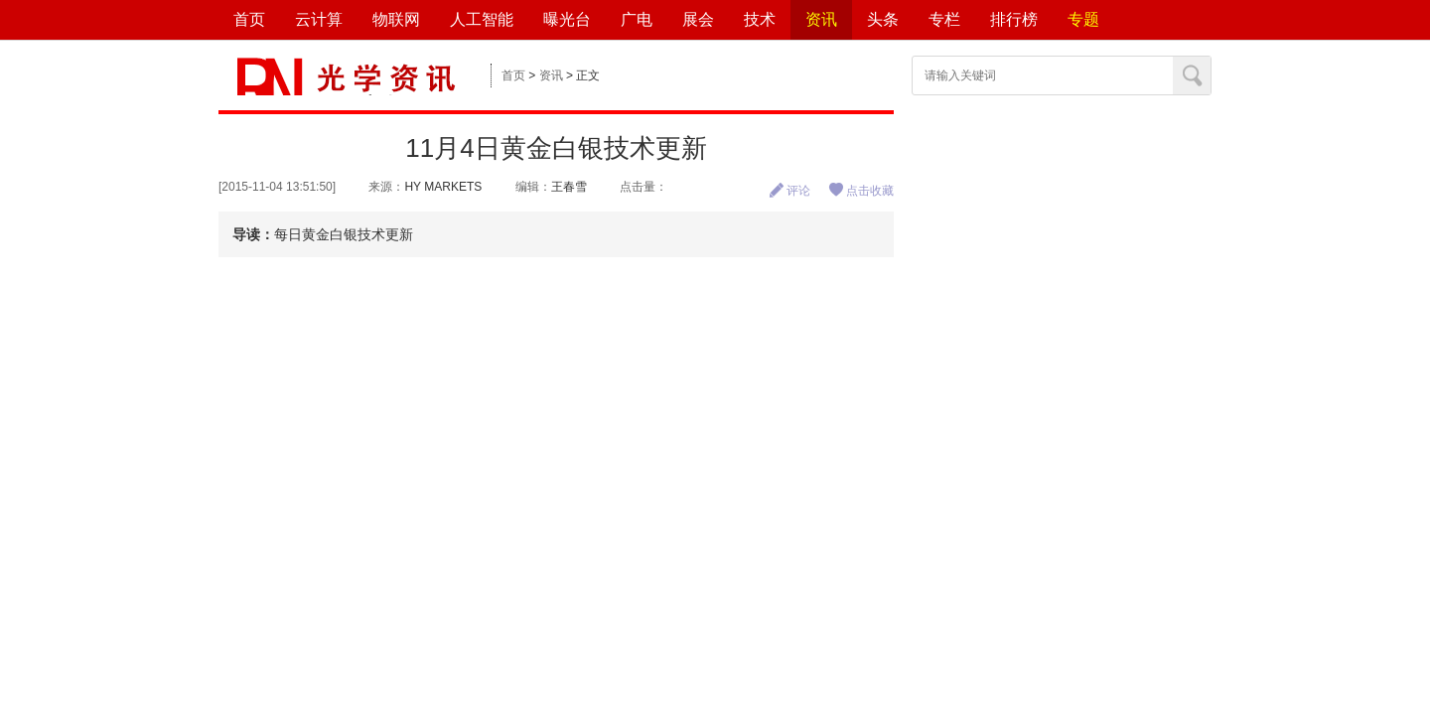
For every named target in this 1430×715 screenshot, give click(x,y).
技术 (760, 19)
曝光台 (567, 19)
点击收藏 (861, 191)
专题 (1083, 19)
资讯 (821, 19)
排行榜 (1014, 19)
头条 (883, 19)
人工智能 (481, 19)
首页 (249, 19)
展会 (698, 19)
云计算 (319, 19)
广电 (636, 19)
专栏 (944, 19)
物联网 (396, 19)
